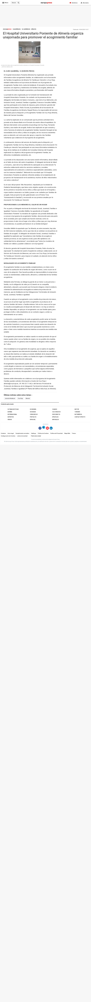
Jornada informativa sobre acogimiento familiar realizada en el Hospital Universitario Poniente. (22, 65)
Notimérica (78, 414)
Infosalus (55, 419)
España (10, 412)
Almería (28, 398)
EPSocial (33, 419)
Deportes (11, 417)
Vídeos (10, 419)
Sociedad (33, 412)
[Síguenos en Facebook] (40, 428)
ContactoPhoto (80, 417)
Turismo (77, 412)
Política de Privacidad (56, 433)
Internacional (12, 414)
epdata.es (55, 417)
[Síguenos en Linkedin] (51, 428)
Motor (77, 409)
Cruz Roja (20, 398)
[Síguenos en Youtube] (47, 428)
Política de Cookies (43, 433)
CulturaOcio (56, 412)
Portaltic (33, 417)
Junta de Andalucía (10, 398)
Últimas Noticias (13, 409)
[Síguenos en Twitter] (43, 428)
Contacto (3, 433)
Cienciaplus (34, 414)
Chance (54, 409)
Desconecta (56, 414)
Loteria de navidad (22, 436)
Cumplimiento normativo (22, 433)
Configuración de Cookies (8, 436)
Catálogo (33, 433)
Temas (74, 433)
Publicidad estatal (36, 436)
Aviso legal (11, 433)
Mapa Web (67, 433)
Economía (33, 409)
